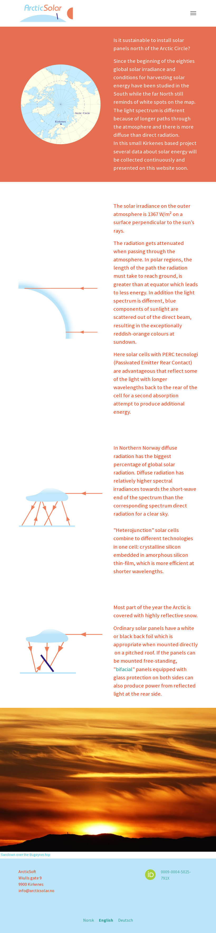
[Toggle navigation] (193, 13)
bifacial (124, 669)
